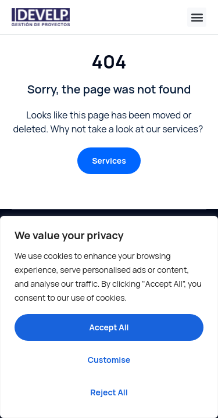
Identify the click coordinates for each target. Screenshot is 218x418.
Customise (109, 359)
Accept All (108, 327)
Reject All (108, 392)
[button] (196, 17)
